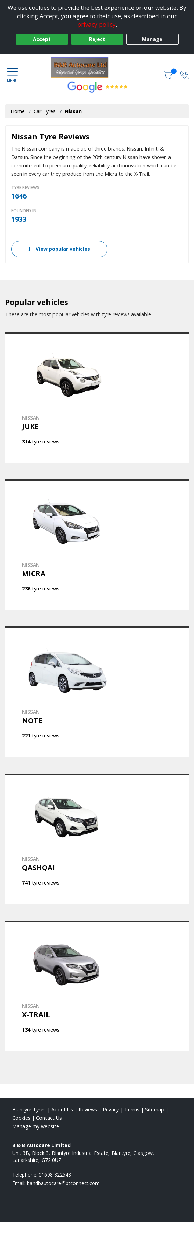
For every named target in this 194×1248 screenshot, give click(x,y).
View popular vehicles (59, 248)
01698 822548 (55, 1174)
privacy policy (96, 24)
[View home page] (97, 67)
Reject (97, 39)
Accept (42, 39)
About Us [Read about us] (62, 1109)
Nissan (73, 111)
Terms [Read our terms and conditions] (131, 1109)
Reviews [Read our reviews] (88, 1109)
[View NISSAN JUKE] (97, 397)
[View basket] (168, 75)
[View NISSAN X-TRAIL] (97, 986)
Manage (152, 39)
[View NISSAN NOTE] (97, 691)
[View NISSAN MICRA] (97, 544)
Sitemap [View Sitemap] (154, 1109)
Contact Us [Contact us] (49, 1118)
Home (17, 111)
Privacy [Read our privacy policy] (111, 1109)
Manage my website (35, 1126)
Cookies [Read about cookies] (21, 1118)
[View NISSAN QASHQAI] (97, 839)
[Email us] (63, 1183)
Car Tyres (45, 111)
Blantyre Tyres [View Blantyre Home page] (29, 1109)
